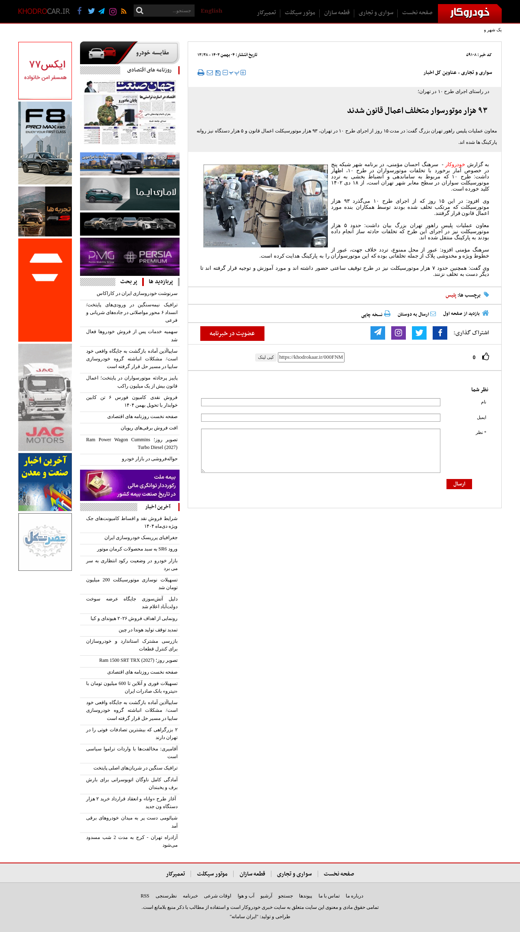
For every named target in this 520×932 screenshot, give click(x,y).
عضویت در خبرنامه (232, 333)
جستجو (285, 896)
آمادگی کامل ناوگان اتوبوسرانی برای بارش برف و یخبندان (132, 783)
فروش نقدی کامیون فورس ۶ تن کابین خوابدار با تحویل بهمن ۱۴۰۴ (132, 401)
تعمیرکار (266, 13)
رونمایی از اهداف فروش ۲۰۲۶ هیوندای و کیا (134, 618)
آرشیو (266, 896)
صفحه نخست (417, 13)
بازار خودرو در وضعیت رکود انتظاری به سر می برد (132, 564)
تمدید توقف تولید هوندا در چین (148, 630)
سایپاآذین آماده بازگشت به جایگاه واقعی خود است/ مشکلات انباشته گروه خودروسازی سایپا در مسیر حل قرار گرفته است (132, 358)
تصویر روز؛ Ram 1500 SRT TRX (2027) (138, 660)
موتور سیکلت (300, 13)
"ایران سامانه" (244, 916)
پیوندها (305, 896)
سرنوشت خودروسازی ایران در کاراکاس (137, 293)
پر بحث (128, 282)
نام (483, 402)
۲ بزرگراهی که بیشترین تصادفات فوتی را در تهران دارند (132, 733)
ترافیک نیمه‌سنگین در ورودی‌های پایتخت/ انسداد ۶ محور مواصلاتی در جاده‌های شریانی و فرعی (132, 312)
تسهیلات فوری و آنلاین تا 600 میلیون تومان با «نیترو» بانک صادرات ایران (132, 687)
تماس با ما (329, 896)
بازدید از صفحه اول (461, 314)
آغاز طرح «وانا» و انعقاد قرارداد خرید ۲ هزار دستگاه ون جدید (132, 802)
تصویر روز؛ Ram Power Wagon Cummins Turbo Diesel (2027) (132, 443)
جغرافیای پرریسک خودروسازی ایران (141, 537)
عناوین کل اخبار (440, 72)
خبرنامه (190, 896)
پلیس (451, 295)
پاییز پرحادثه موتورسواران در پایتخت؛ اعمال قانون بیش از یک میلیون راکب (132, 381)
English (211, 11)
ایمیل (481, 417)
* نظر (481, 432)
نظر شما (479, 389)
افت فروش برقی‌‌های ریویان (149, 428)
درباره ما (354, 896)
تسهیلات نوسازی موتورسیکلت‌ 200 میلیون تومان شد (132, 583)
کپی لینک (266, 357)
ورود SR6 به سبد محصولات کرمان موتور (137, 549)
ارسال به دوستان (417, 314)
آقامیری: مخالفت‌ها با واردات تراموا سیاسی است (132, 752)
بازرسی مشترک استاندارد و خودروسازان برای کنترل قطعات (132, 645)
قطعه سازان (337, 13)
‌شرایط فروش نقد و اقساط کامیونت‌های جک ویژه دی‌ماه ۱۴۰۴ (132, 522)
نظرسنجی (166, 896)
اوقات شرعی (217, 896)
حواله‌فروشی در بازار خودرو (150, 459)
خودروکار (455, 164)
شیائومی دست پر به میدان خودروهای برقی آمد (132, 821)
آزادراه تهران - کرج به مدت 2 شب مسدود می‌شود (132, 841)
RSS (145, 896)
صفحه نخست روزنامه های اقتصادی (142, 416)
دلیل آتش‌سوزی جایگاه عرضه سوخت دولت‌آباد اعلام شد (132, 602)
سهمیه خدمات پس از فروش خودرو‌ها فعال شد (132, 335)
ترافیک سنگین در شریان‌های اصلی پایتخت (135, 768)
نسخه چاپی (375, 314)
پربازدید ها (161, 282)
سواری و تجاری (376, 13)
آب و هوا (246, 896)
